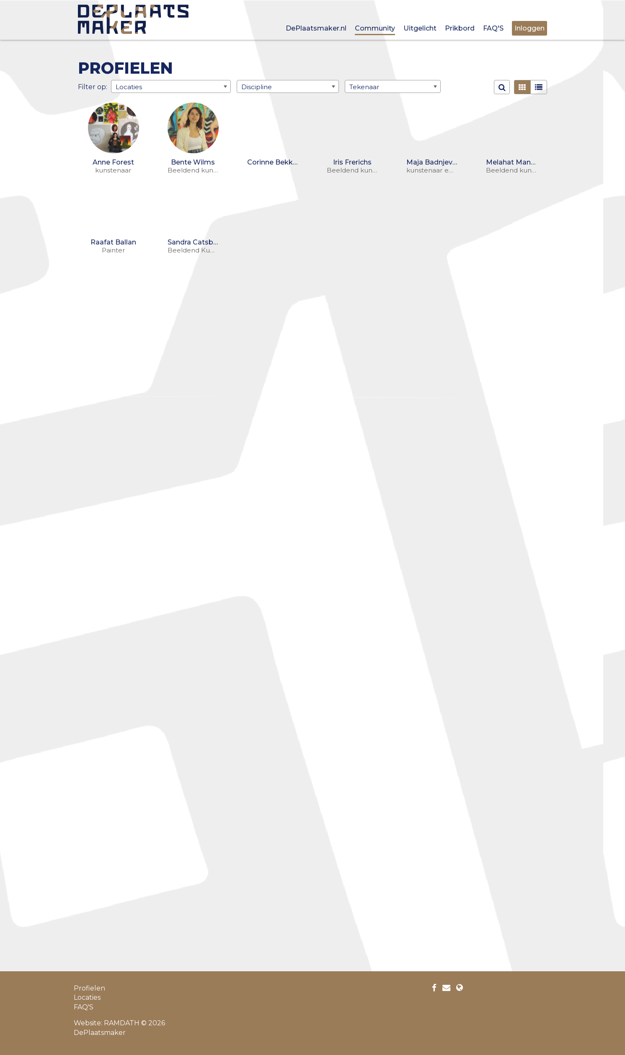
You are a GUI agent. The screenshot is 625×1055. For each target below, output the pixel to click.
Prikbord (460, 28)
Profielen (89, 988)
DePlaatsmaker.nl (316, 28)
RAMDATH (121, 1023)
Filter (87, 86)
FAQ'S (493, 28)
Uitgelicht (419, 28)
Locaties (87, 997)
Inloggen (529, 28)
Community (375, 28)
